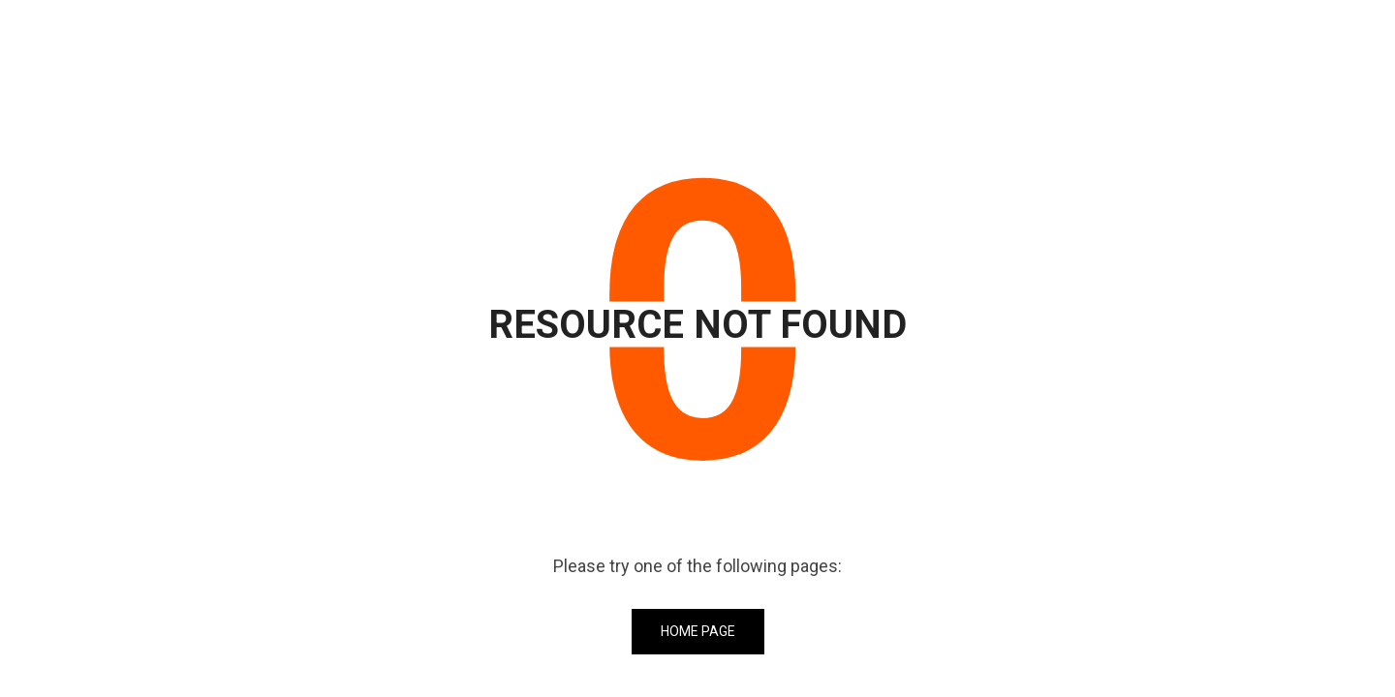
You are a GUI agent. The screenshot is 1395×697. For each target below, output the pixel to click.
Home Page (698, 631)
